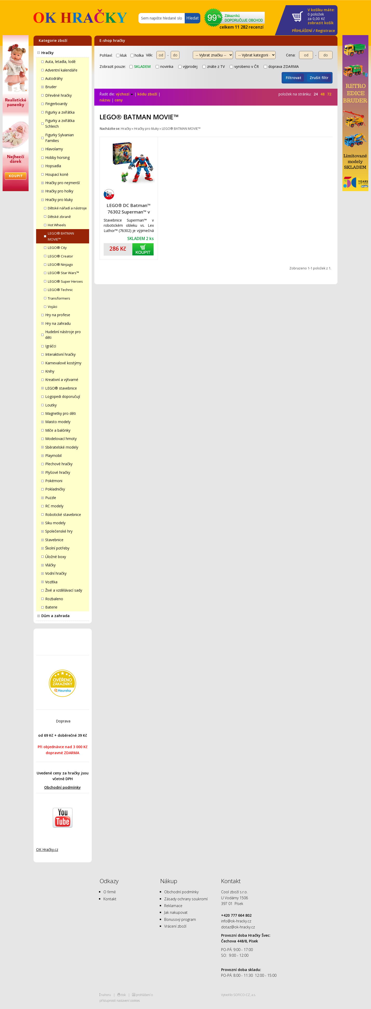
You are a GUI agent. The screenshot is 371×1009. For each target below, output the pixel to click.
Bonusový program (180, 919)
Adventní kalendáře (61, 70)
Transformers (59, 298)
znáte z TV (213, 66)
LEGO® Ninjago (60, 264)
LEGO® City (57, 247)
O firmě (109, 891)
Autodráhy (54, 78)
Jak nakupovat (176, 912)
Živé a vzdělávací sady (63, 590)
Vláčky (50, 564)
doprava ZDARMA (281, 66)
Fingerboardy (56, 103)
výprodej (187, 66)
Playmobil (53, 455)
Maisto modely (57, 421)
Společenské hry (58, 531)
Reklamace (173, 905)
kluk (121, 55)
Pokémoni (53, 480)
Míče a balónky (57, 430)
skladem (140, 66)
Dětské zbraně (59, 216)
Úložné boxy (55, 556)
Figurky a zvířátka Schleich (60, 123)
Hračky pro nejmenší (62, 182)
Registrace (325, 30)
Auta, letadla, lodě (60, 61)
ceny (119, 100)
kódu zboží (147, 94)
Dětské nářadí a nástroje (67, 208)
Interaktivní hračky (60, 354)
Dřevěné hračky (58, 95)
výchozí (124, 94)
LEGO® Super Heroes (65, 281)
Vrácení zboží (175, 926)
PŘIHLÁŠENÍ (302, 30)
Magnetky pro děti (60, 413)
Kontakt (109, 898)
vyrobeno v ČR (244, 66)
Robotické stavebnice (63, 514)
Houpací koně (56, 174)
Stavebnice (54, 539)
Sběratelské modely (61, 447)
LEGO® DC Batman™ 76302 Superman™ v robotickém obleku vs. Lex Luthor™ (128, 208)
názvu (105, 100)
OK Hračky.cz (47, 849)
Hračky (47, 52)
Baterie (51, 607)
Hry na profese (57, 314)
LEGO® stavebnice (61, 388)
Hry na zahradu (58, 323)
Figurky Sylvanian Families (59, 137)
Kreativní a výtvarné (61, 379)
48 (322, 94)
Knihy (49, 371)
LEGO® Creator (60, 256)
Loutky (51, 405)
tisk (123, 995)
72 (329, 94)
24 (316, 94)
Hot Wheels (57, 225)
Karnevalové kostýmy (63, 362)
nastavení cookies (128, 1000)
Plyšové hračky (57, 472)
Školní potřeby (57, 548)
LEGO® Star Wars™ (63, 272)
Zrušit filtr (319, 77)
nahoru (106, 995)
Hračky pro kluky (59, 199)
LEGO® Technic (60, 289)
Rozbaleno (54, 598)
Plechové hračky (58, 463)
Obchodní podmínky (62, 787)
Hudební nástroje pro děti (63, 334)
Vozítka (51, 581)
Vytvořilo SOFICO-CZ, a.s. (238, 995)
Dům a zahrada (55, 615)
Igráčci (50, 346)
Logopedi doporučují (62, 396)
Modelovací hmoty (61, 438)
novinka (164, 66)
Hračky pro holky (59, 191)
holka (137, 55)
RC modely (54, 505)
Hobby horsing (57, 157)
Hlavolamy (54, 148)
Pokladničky (55, 489)
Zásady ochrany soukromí (186, 898)
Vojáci (52, 306)
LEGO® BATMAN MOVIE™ (61, 236)
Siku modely (55, 522)
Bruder (51, 86)
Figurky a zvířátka (60, 112)
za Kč (321, 16)
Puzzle (50, 497)
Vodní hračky (56, 573)
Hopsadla (53, 165)
